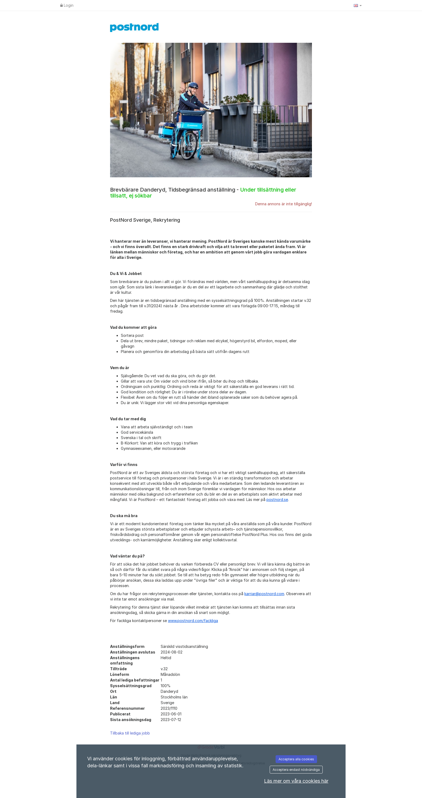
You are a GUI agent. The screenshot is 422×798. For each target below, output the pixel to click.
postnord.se (277, 499)
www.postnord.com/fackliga (193, 620)
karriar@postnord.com (264, 593)
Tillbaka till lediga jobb (130, 733)
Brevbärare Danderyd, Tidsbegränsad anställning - (203, 193)
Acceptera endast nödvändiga (296, 770)
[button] (357, 5)
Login (66, 5)
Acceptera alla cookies (296, 759)
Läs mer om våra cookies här (296, 781)
